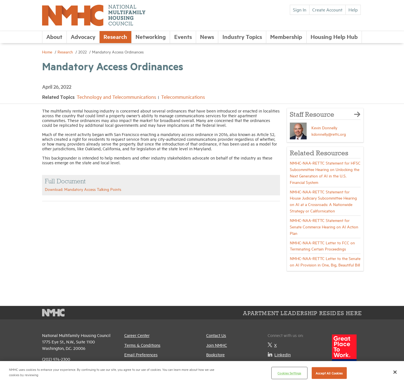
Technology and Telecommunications (116, 96)
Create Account (327, 9)
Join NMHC (216, 345)
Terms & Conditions (142, 345)
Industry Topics (242, 36)
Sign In (299, 9)
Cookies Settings (289, 373)
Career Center (137, 335)
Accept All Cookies (329, 373)
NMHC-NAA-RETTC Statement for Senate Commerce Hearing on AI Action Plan (324, 226)
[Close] (395, 372)
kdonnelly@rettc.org (328, 134)
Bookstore (215, 354)
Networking (151, 36)
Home (47, 51)
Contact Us (216, 335)
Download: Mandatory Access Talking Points (83, 189)
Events (183, 36)
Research (115, 36)
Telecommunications (183, 96)
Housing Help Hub (334, 36)
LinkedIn (279, 354)
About (54, 36)
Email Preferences (141, 354)
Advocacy (83, 36)
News (207, 36)
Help (353, 9)
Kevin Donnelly (324, 127)
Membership (286, 36)
